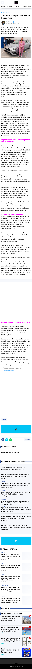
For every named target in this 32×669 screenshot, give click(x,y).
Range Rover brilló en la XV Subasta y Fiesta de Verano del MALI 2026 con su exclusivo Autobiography (15, 494)
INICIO (3, 7)
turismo (4, 596)
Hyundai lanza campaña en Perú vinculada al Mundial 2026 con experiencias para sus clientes (15, 476)
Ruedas (4, 419)
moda (3, 552)
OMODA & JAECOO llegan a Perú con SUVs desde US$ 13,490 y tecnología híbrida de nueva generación (16, 527)
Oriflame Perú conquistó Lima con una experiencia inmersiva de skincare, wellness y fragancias (10, 556)
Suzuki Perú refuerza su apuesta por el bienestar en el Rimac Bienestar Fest (13, 468)
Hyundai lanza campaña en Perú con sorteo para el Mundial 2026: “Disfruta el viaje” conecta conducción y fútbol (16, 509)
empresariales (6, 585)
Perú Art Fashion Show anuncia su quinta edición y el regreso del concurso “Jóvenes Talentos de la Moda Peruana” (11, 567)
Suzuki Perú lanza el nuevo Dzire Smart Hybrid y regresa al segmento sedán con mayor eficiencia (16, 518)
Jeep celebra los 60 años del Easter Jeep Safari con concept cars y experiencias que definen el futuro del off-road (15, 485)
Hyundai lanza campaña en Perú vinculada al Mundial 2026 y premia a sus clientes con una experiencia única (15, 503)
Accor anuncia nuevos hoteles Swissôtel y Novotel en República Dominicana (10, 618)
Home (3, 12)
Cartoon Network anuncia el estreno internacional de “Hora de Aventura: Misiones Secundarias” (10, 629)
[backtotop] (16, 664)
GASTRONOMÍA (26, 7)
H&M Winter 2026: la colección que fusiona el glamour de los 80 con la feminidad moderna (10, 578)
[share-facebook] (2, 439)
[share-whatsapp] (10, 439)
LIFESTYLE (17, 7)
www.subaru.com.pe (7, 370)
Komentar (27, 439)
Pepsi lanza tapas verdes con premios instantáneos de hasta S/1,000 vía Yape (10, 589)
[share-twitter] (6, 439)
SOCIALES (9, 7)
